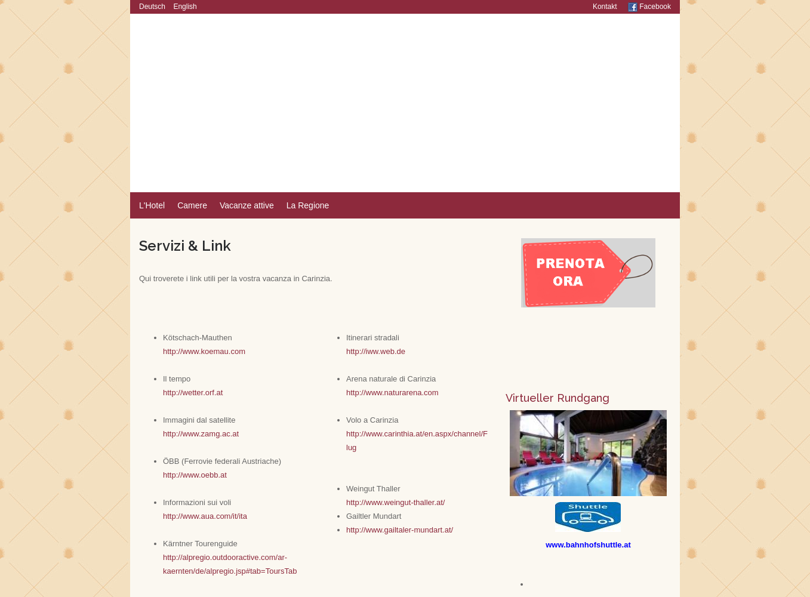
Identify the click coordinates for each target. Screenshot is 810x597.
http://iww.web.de (375, 351)
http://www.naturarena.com (392, 392)
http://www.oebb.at (195, 474)
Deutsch (152, 6)
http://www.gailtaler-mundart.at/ (399, 529)
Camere (192, 205)
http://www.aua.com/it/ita (205, 516)
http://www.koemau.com (204, 351)
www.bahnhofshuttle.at (588, 544)
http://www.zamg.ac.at (201, 433)
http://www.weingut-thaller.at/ (395, 502)
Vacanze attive (247, 205)
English (184, 6)
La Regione (308, 205)
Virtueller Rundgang (557, 398)
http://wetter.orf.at (193, 392)
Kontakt (605, 6)
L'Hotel (152, 205)
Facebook (649, 6)
